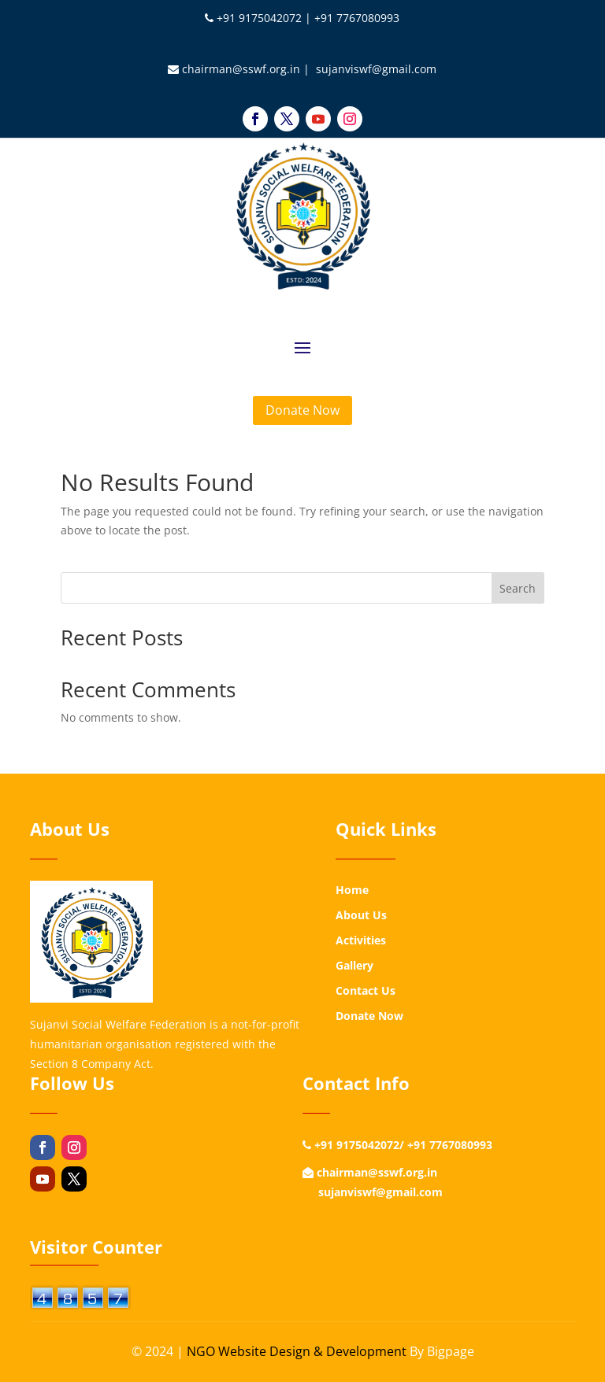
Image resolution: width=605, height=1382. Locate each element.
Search (517, 588)
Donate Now (302, 410)
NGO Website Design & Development (296, 1351)
